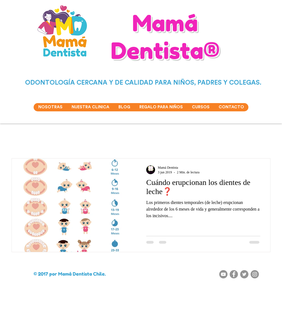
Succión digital (59, 141)
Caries (85, 141)
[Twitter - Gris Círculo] (244, 274)
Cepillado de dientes (116, 141)
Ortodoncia (194, 141)
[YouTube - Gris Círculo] (223, 274)
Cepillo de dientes (226, 141)
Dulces (147, 141)
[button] (263, 142)
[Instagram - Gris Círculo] (255, 274)
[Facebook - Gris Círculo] (234, 274)
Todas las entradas (25, 141)
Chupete (169, 141)
